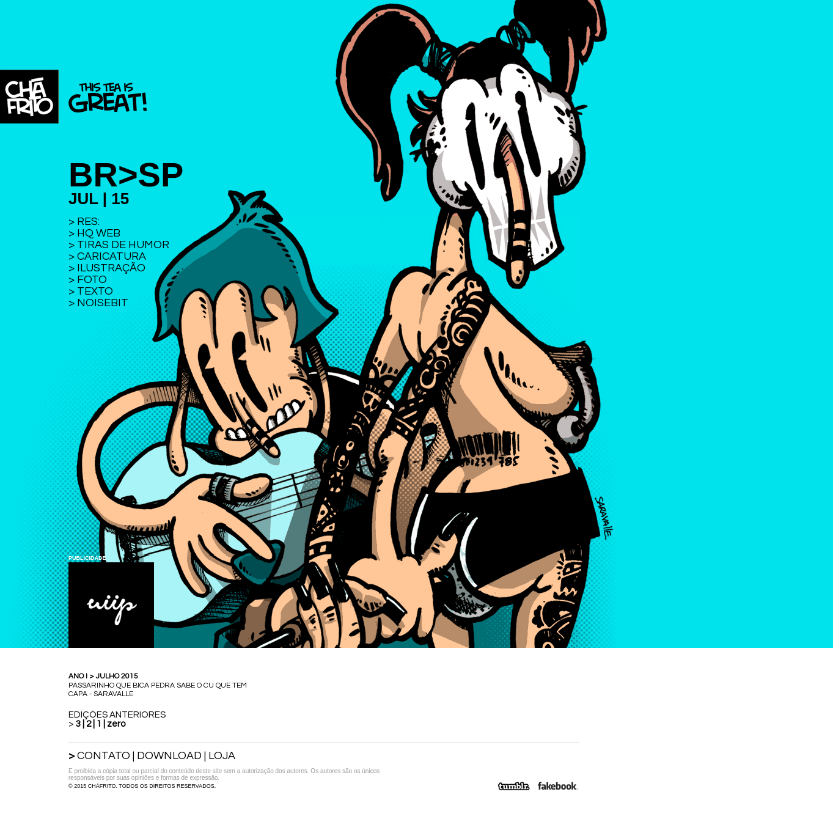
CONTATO (103, 756)
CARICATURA (111, 256)
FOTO (92, 279)
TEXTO (95, 291)
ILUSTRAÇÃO (111, 268)
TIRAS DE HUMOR (123, 245)
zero (116, 724)
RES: (88, 221)
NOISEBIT (102, 303)
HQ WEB (98, 233)
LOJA (221, 756)
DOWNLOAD (169, 756)
